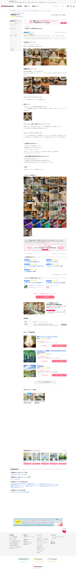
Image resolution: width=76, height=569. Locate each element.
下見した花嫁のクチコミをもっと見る (59, 274)
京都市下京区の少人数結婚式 (53, 484)
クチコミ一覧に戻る (28, 253)
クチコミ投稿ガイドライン (41, 541)
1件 (22, 16)
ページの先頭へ (64, 531)
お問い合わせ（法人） (40, 549)
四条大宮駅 (19, 492)
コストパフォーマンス (41, 35)
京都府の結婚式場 (14, 474)
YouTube (53, 543)
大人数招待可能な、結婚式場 (30, 271)
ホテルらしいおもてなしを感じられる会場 (54, 266)
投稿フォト (13, 28)
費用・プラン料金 (13, 35)
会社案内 (38, 552)
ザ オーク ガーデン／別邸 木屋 (27, 461)
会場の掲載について (40, 546)
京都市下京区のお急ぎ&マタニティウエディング (48, 486)
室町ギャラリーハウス (36, 461)
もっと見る (64, 450)
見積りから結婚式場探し (13, 545)
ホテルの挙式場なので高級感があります (32, 261)
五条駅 (12, 492)
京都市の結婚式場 (14, 483)
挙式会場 (26, 35)
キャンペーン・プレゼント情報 (42, 542)
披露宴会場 (32, 35)
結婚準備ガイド (26, 541)
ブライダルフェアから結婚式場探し (15, 546)
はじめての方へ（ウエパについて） (43, 538)
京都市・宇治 (15, 13)
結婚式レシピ (27, 6)
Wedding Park (38, 566)
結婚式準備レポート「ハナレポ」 (29, 536)
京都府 (19, 13)
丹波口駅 (15, 492)
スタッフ (61, 35)
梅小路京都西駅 (26, 492)
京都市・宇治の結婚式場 (22, 474)
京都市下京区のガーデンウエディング (32, 486)
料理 (48, 35)
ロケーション (54, 35)
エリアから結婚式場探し (13, 536)
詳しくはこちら (53, 2)
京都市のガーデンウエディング (45, 483)
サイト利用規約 (39, 545)
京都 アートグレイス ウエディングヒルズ (47, 336)
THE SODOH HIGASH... (62, 461)
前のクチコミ (55, 253)
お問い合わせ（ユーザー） (41, 548)
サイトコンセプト (40, 536)
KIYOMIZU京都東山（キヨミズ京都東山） (34, 285)
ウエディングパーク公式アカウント (58, 536)
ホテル (11, 13)
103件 (19, 16)
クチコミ (13, 25)
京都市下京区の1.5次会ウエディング (17, 487)
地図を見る (63, 324)
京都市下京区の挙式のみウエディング (17, 486)
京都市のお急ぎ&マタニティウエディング (18, 484)
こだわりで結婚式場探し (13, 542)
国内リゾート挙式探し (13, 538)
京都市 (22, 13)
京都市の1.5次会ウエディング (32, 484)
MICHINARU (54, 538)
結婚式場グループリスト (13, 548)
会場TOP (12, 50)
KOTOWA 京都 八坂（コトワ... (44, 461)
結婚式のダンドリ (35, 6)
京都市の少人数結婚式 (22, 483)
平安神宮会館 (40, 366)
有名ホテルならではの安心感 (52, 261)
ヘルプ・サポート (40, 551)
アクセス (12, 48)
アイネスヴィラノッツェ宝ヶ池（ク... (53, 461)
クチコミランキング (12, 539)
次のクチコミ (62, 253)
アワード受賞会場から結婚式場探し (15, 541)
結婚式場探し (19, 6)
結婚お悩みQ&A (26, 544)
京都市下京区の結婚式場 (42, 484)
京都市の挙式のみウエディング (32, 483)
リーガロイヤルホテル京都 (54, 285)
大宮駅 (22, 492)
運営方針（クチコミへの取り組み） (43, 539)
